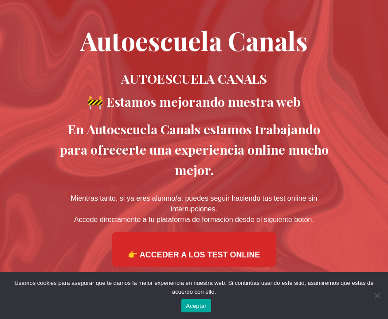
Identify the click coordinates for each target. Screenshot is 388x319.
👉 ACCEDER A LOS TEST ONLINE (194, 254)
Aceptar (196, 306)
